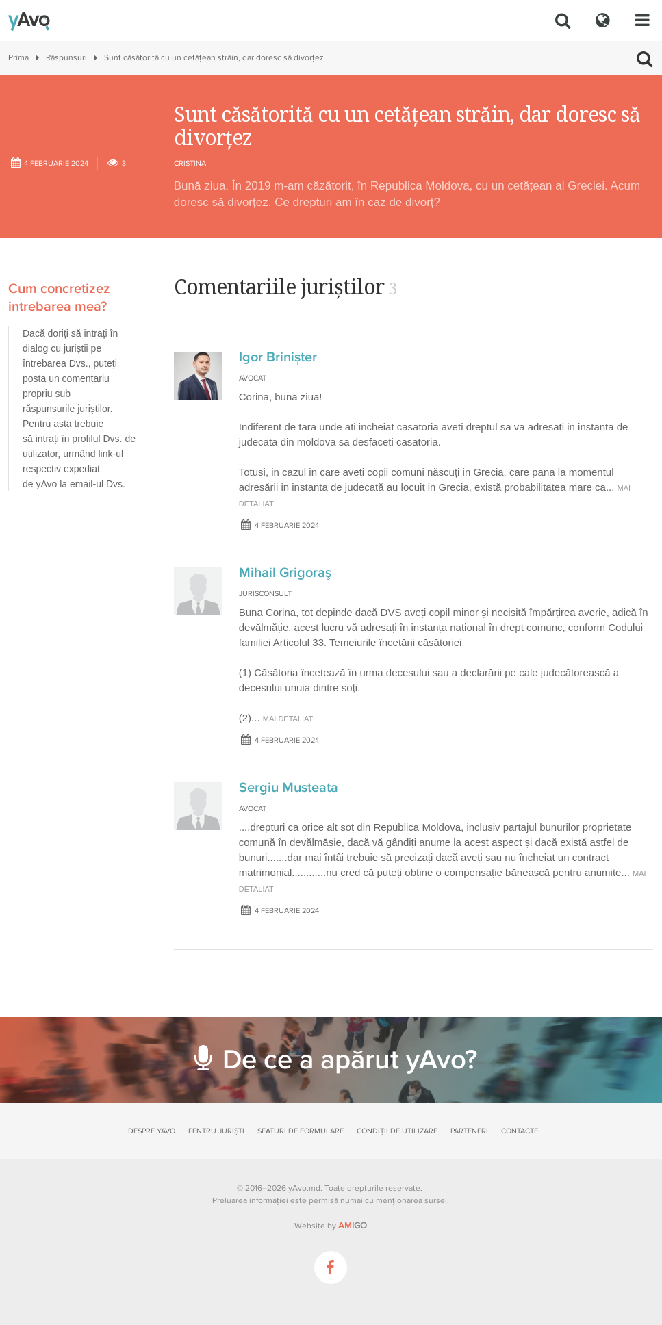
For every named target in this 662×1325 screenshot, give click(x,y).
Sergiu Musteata (288, 788)
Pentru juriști (216, 1131)
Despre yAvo (151, 1131)
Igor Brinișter (278, 357)
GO (352, 1225)
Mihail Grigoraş (285, 573)
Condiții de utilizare (397, 1131)
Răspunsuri (66, 58)
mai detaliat (288, 719)
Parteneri (469, 1131)
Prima (18, 58)
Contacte (519, 1131)
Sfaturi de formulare (300, 1131)
